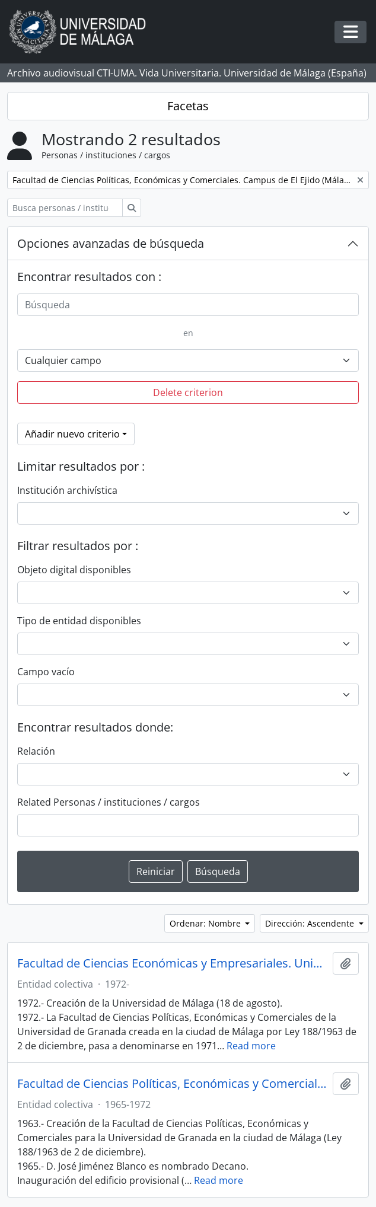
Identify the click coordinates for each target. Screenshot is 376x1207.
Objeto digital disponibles (74, 569)
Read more (251, 1045)
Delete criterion (188, 392)
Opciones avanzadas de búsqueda (110, 243)
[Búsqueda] (188, 304)
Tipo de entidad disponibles (79, 620)
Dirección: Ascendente (310, 923)
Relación (36, 751)
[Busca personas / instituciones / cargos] (65, 208)
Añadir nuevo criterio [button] (72, 433)
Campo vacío (46, 671)
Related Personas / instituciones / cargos (108, 802)
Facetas (188, 106)
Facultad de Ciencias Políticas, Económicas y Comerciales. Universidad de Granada (172, 1084)
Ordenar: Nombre (206, 923)
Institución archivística (67, 490)
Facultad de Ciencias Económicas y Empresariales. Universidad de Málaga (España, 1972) (172, 963)
